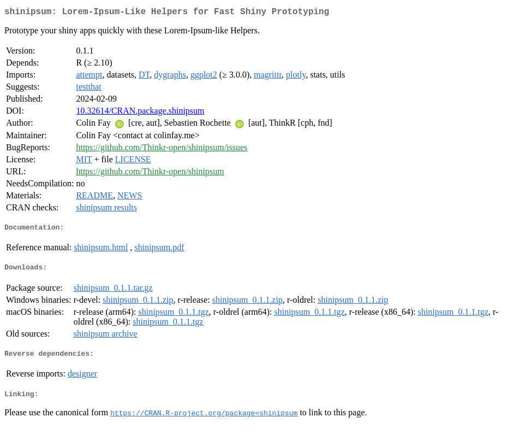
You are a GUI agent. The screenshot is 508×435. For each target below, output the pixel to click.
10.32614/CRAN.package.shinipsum (140, 112)
